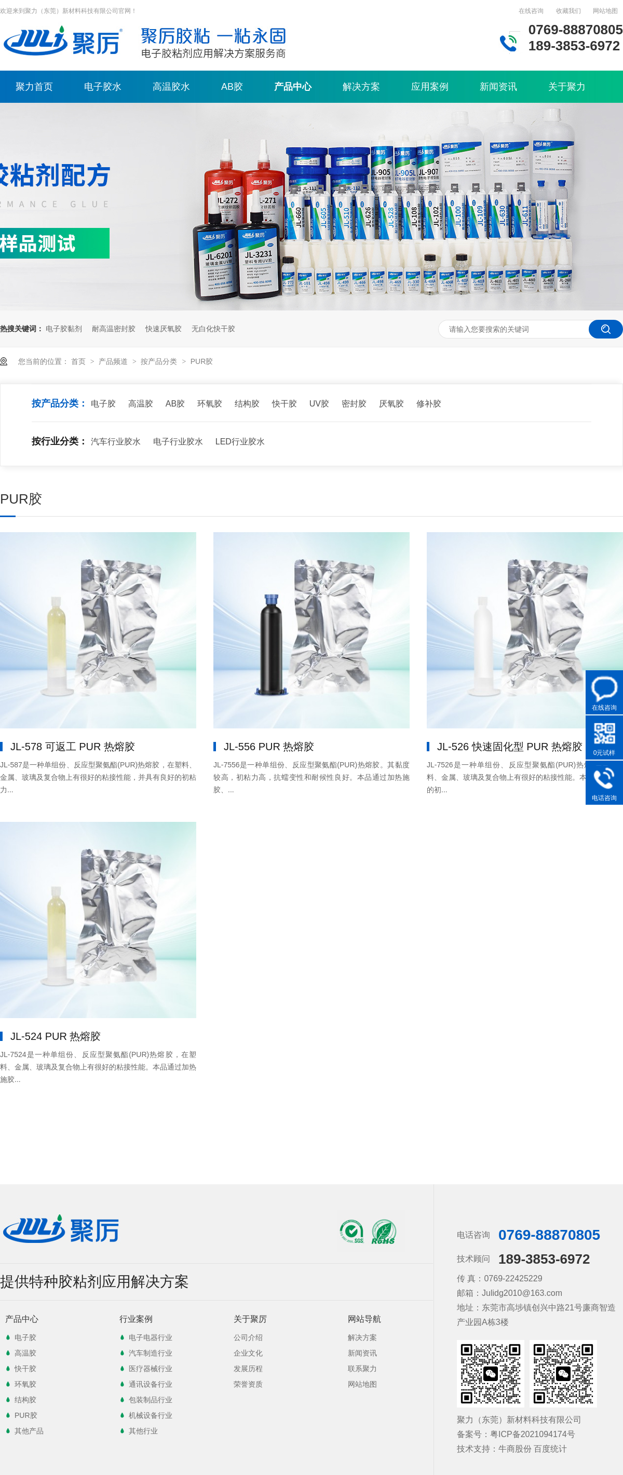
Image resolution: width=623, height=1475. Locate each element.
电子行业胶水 (178, 441)
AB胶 (232, 87)
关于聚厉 (250, 1319)
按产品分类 (160, 361)
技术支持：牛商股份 (494, 1448)
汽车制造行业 (150, 1353)
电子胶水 (102, 87)
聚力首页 (34, 87)
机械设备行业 (150, 1415)
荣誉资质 (248, 1384)
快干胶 (284, 403)
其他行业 (143, 1431)
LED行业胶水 (240, 441)
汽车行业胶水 (116, 441)
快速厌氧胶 (163, 328)
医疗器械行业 (150, 1368)
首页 (79, 361)
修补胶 (428, 403)
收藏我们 (568, 11)
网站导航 (364, 1319)
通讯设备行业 (150, 1384)
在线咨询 (531, 11)
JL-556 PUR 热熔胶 (269, 746)
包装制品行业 (150, 1400)
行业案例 (136, 1319)
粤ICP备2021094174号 (532, 1434)
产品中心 (293, 87)
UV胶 (319, 403)
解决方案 (361, 87)
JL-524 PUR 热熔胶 (55, 1036)
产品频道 (114, 361)
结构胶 (247, 403)
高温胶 (140, 403)
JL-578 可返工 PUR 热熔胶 (72, 746)
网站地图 (605, 11)
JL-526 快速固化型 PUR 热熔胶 (510, 746)
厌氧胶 (391, 403)
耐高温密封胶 (114, 328)
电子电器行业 (150, 1337)
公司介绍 (248, 1337)
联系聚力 (362, 1368)
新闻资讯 (498, 87)
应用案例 (430, 87)
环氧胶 (209, 403)
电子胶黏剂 (64, 328)
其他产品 (29, 1431)
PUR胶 (202, 361)
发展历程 (248, 1368)
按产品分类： (60, 403)
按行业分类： (60, 441)
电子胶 (103, 403)
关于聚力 (567, 87)
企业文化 (248, 1353)
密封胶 (354, 403)
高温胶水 (171, 87)
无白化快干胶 (213, 328)
